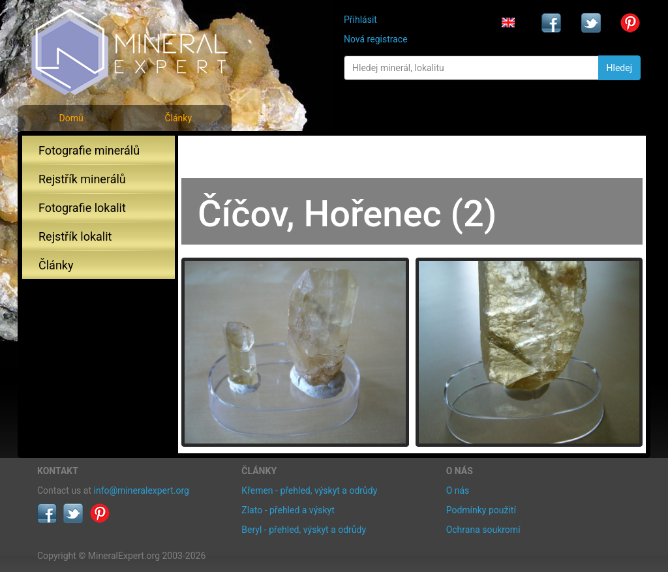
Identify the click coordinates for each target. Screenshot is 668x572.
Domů (71, 118)
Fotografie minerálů (89, 150)
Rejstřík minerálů (82, 179)
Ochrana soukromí (483, 529)
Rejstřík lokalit (75, 236)
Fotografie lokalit (82, 208)
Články (178, 118)
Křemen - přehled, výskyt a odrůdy (309, 490)
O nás (458, 490)
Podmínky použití (481, 510)
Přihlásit (360, 19)
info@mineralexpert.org (141, 490)
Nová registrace (376, 39)
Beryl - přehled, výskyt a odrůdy (303, 529)
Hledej (619, 68)
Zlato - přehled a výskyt (287, 510)
